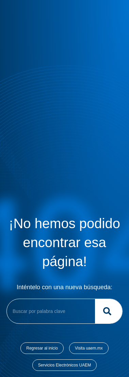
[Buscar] (108, 311)
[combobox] (49, 311)
